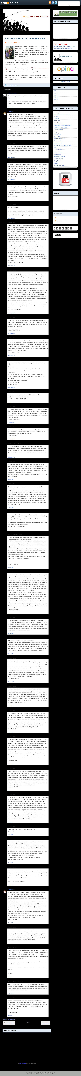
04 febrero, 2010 (11, 705)
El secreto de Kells (58, 129)
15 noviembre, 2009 (11, 179)
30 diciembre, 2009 (11, 457)
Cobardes (56, 116)
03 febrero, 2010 (11, 681)
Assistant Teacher (43, 1073)
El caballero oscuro (58, 123)
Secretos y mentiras (58, 158)
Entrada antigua (45, 1023)
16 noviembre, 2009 (11, 199)
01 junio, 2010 (10, 976)
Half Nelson (57, 136)
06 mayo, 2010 (10, 884)
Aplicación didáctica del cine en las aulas (25, 38)
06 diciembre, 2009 (11, 438)
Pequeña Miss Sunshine (59, 156)
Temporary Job (51, 1073)
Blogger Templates (44, 1072)
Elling (55, 132)
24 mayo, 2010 (10, 922)
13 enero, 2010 (10, 479)
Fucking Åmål (57, 134)
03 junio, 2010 (10, 1015)
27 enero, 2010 (10, 653)
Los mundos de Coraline (60, 149)
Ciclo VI (56, 102)
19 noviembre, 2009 (11, 218)
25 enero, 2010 (10, 633)
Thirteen (56, 163)
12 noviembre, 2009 (11, 138)
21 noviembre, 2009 (11, 313)
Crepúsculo (56, 118)
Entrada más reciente (9, 1023)
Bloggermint (52, 1072)
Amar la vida (57, 111)
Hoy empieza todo (58, 140)
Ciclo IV (56, 97)
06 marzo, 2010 (11, 790)
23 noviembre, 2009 (11, 333)
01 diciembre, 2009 (11, 422)
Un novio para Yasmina (59, 165)
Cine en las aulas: (12, 93)
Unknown (10, 111)
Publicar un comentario (9, 1019)
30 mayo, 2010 (10, 942)
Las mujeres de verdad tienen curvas (62, 145)
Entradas (57, 218)
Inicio (28, 1022)
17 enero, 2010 (10, 529)
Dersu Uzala (57, 120)
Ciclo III (56, 95)
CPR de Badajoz (22, 1063)
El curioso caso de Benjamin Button (62, 125)
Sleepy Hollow (57, 161)
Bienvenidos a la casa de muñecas (62, 114)
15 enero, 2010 (10, 507)
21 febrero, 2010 (11, 732)
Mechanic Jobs (36, 1073)
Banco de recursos (65, 81)
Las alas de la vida (58, 143)
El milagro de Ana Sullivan (60, 127)
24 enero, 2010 (10, 612)
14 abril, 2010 (10, 862)
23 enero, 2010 (10, 567)
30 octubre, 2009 (11, 106)
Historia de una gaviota (59, 138)
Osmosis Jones (57, 154)
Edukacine (36, 1072)
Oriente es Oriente (58, 152)
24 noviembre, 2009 (11, 355)
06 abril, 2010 (10, 822)
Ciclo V (56, 99)
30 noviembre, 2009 (11, 387)
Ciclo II (55, 93)
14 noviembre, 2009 (11, 157)
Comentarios (58, 221)
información (14, 85)
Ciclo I (55, 91)
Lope (55, 147)
